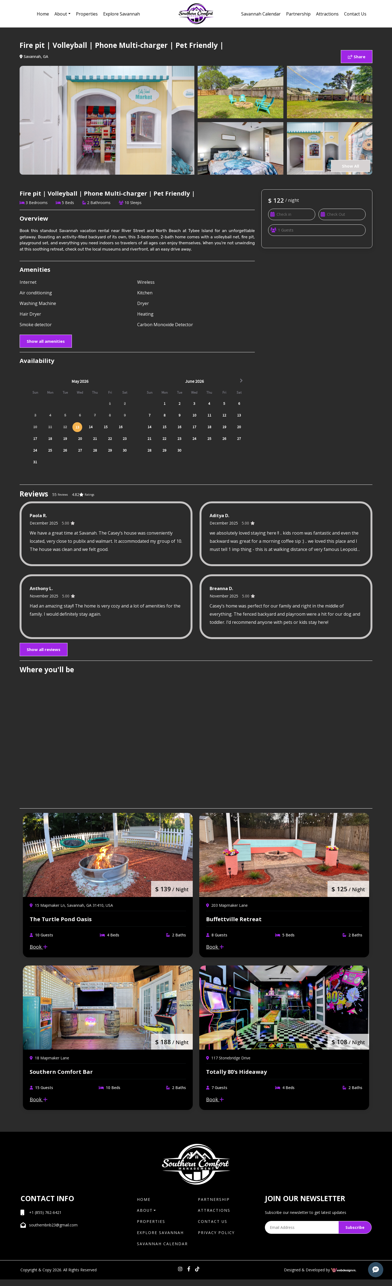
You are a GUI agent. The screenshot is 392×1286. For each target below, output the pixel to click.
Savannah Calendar (261, 14)
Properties (87, 14)
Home (43, 14)
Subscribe (355, 1233)
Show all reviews (44, 649)
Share (356, 56)
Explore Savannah (121, 14)
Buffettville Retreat (234, 922)
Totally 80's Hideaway (236, 1077)
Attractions (327, 14)
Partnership (298, 14)
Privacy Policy (216, 1239)
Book (39, 949)
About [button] (60, 14)
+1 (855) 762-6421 (45, 1218)
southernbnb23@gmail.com (53, 1231)
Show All (349, 166)
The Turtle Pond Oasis (61, 922)
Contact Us (355, 14)
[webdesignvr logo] (343, 1276)
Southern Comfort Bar (61, 1077)
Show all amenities (46, 341)
